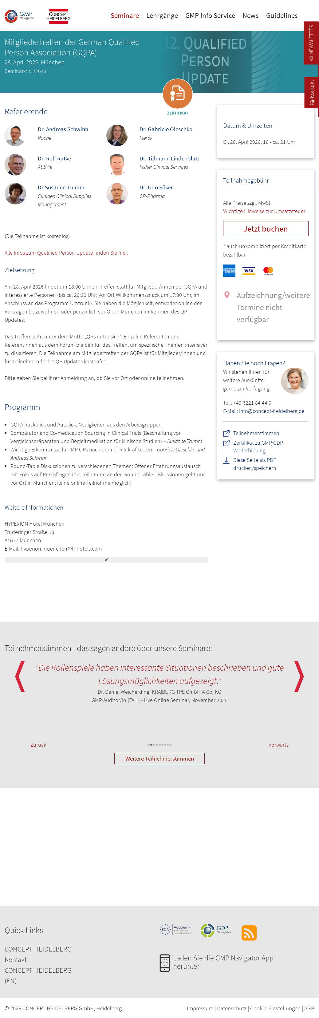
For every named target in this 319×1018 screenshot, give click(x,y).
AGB (309, 1008)
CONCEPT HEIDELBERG (38, 948)
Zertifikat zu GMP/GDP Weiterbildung (258, 446)
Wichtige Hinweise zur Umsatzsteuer (264, 211)
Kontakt (16, 959)
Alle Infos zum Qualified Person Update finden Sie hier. (66, 252)
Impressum (200, 1008)
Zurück (38, 744)
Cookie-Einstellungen (275, 1008)
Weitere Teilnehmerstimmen (159, 758)
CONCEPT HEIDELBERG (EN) (38, 975)
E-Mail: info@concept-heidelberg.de (264, 410)
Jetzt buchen (265, 228)
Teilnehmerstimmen (256, 433)
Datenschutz (231, 1008)
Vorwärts (279, 744)
